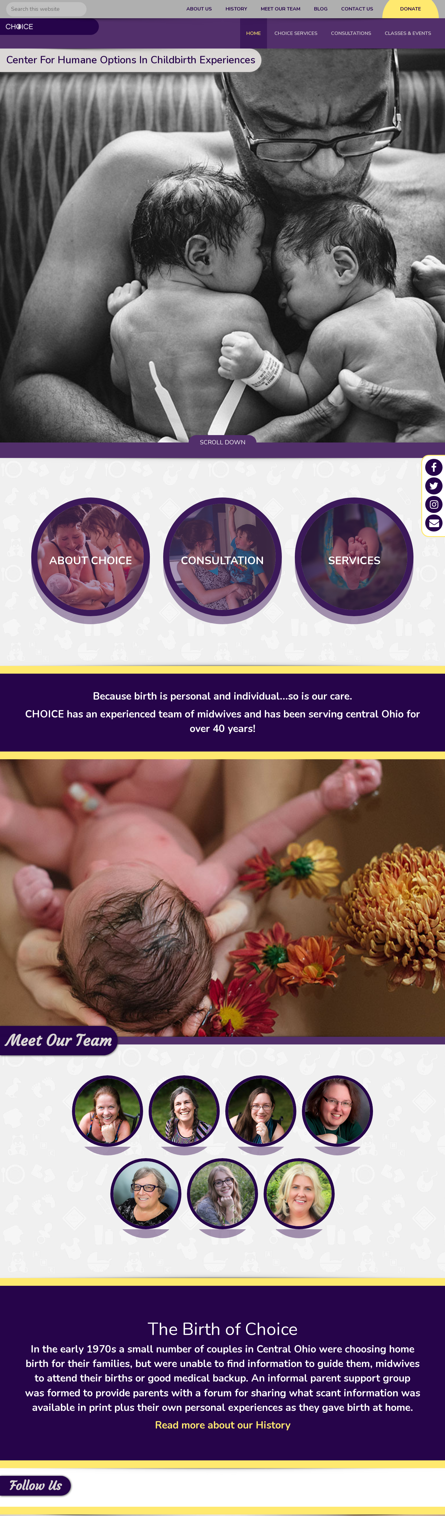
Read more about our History (222, 1427)
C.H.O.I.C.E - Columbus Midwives (46, 33)
